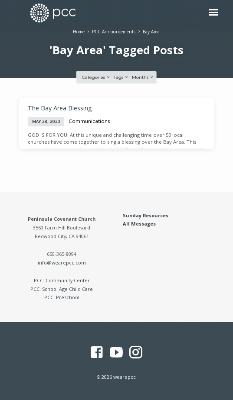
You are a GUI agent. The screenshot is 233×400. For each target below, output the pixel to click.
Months (143, 77)
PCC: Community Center (62, 280)
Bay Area (151, 32)
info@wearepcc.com (62, 262)
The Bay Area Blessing (60, 108)
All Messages (139, 223)
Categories (96, 77)
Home (79, 32)
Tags (121, 77)
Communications (89, 121)
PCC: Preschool (61, 297)
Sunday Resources (145, 215)
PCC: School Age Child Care (61, 289)
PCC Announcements (113, 32)
